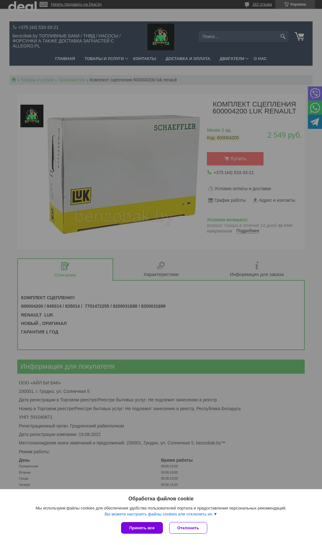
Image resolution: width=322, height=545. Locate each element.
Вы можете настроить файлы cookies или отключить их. (158, 514)
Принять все (142, 528)
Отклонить (188, 528)
